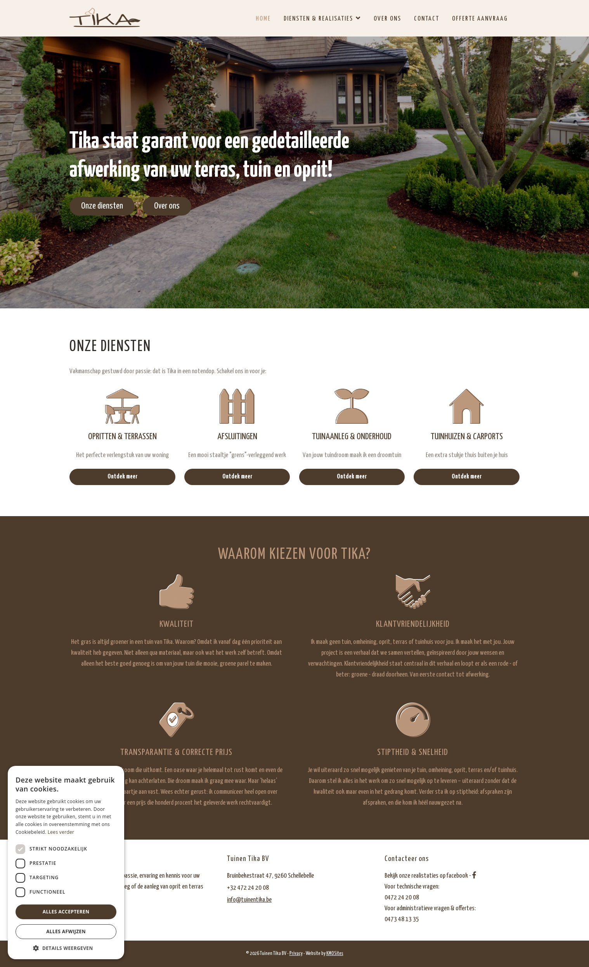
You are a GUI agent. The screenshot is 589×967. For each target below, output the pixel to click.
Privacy (296, 953)
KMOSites (334, 953)
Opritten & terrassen (122, 436)
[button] (66, 947)
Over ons (387, 19)
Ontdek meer (122, 476)
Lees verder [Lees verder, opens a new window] (61, 832)
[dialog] (66, 862)
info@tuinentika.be (249, 900)
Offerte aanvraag (480, 19)
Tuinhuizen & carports (467, 436)
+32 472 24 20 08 (248, 888)
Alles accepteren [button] (66, 911)
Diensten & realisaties (318, 19)
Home (263, 19)
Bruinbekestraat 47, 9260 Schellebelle (270, 876)
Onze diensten (102, 206)
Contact (426, 19)
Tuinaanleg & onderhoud (352, 436)
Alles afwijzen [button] (66, 931)
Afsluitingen (237, 436)
